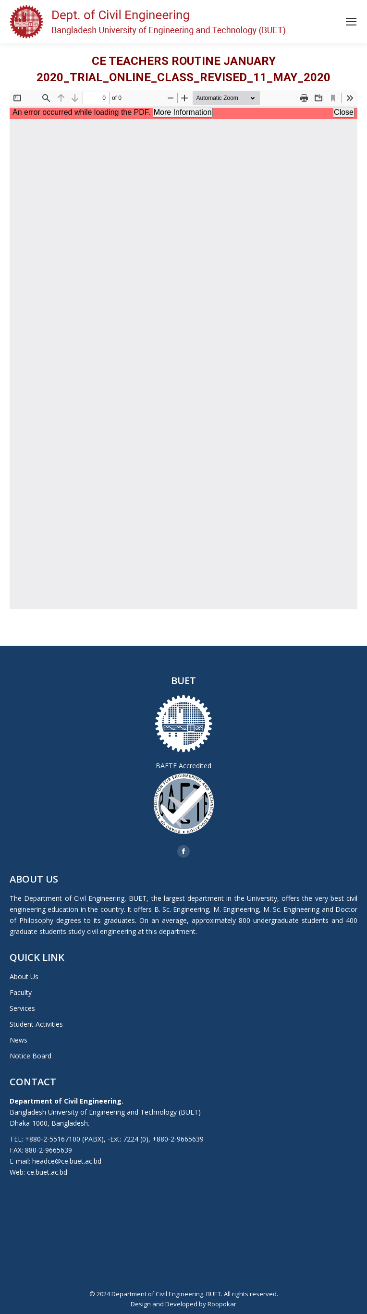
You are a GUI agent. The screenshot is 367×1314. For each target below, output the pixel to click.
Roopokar (222, 1304)
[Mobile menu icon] (351, 21)
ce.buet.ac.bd (47, 1172)
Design (141, 1304)
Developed (181, 1304)
